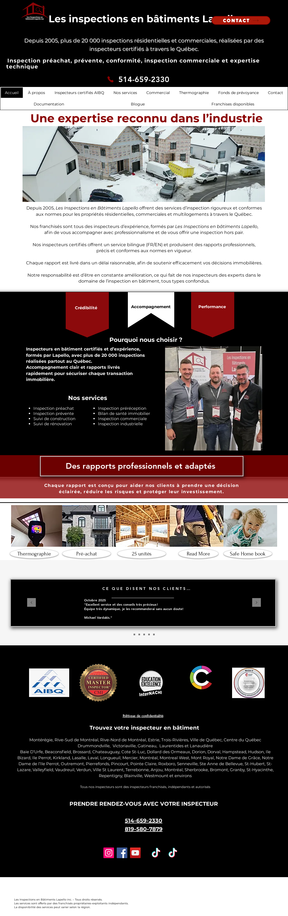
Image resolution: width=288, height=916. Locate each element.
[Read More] (198, 553)
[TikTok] (156, 853)
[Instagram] (108, 853)
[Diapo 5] (154, 634)
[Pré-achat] (86, 553)
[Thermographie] (34, 553)
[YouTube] (135, 853)
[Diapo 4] (149, 634)
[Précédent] (31, 603)
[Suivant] (256, 603)
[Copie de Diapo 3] (144, 634)
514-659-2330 (143, 79)
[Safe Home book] (248, 553)
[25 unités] (142, 553)
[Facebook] (122, 853)
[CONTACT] (240, 20)
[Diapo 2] (134, 634)
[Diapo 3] (139, 634)
